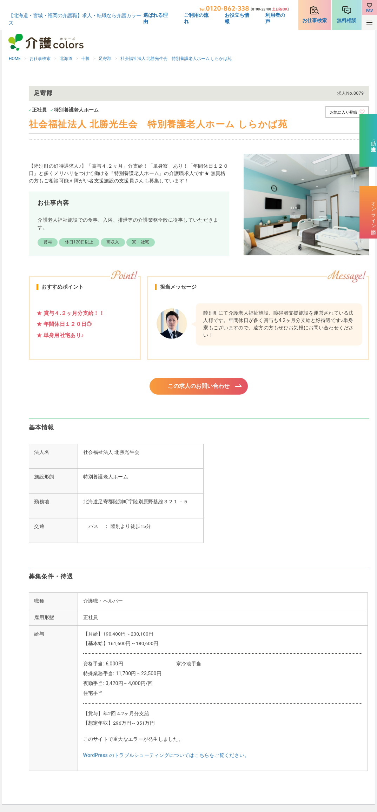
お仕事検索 (314, 20)
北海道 (66, 58)
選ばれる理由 (155, 18)
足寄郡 (105, 58)
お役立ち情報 (237, 18)
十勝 (85, 58)
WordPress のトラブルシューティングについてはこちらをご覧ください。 (166, 756)
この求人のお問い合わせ (199, 386)
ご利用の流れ (196, 18)
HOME (15, 58)
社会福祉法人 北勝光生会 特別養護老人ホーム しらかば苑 (176, 58)
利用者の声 (275, 18)
